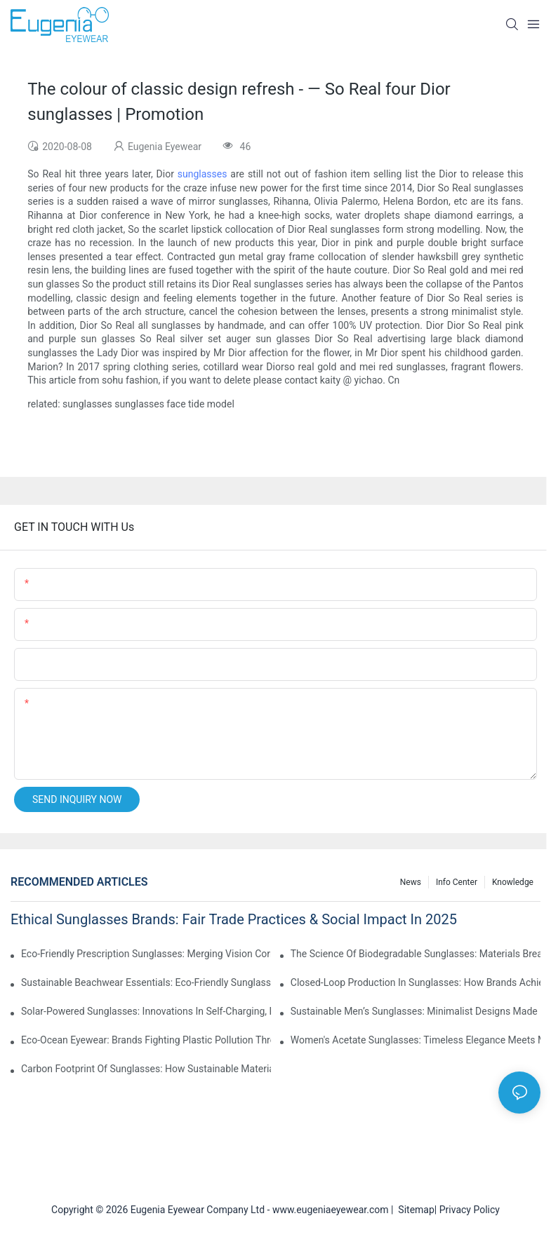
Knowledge (512, 882)
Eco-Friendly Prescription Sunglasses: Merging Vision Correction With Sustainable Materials (146, 953)
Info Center (456, 882)
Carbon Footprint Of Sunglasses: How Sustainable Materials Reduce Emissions (146, 1068)
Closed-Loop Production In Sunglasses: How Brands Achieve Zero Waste (415, 982)
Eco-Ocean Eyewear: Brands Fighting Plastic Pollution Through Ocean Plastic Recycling (146, 1040)
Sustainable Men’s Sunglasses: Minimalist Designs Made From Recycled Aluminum (415, 1011)
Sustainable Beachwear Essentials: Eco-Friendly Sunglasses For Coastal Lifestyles (146, 982)
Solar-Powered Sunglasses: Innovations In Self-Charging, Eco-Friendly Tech (146, 1011)
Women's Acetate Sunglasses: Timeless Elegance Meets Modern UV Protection (415, 1040)
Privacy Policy (469, 1209)
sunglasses (202, 174)
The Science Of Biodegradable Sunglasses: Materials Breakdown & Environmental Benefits (415, 953)
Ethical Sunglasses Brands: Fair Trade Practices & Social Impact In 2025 (234, 919)
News (410, 882)
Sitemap (413, 1209)
